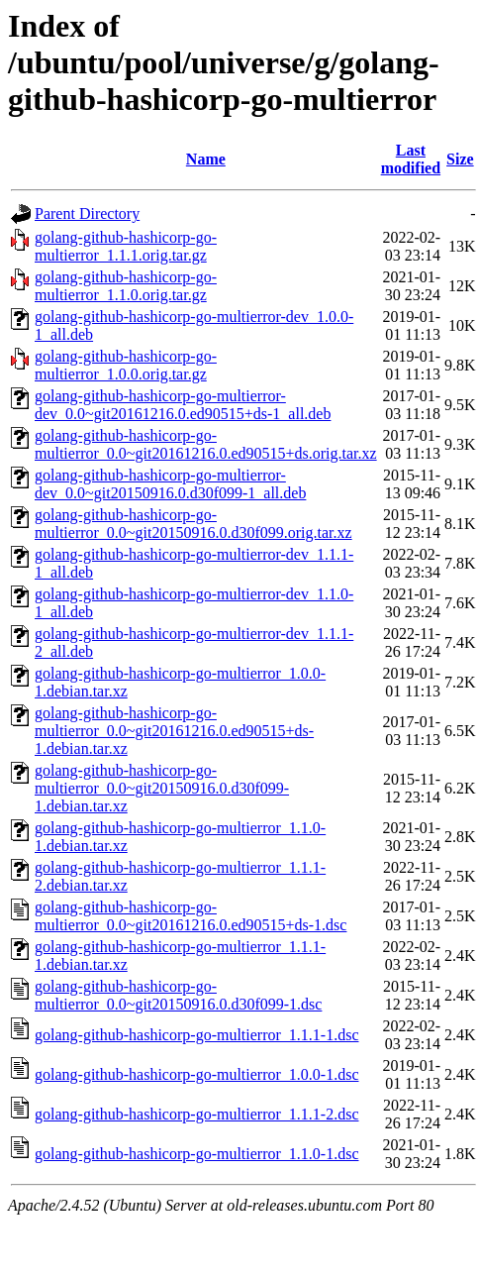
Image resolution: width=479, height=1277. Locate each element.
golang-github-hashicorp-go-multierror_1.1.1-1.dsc (196, 1034)
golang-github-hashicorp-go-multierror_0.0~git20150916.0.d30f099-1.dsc (178, 995)
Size (460, 159)
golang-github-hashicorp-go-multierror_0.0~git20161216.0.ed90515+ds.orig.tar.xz (206, 444)
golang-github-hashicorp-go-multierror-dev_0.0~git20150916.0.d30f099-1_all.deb (170, 484)
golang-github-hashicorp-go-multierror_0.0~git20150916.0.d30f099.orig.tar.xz (193, 523)
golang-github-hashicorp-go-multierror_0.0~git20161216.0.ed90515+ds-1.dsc (190, 916)
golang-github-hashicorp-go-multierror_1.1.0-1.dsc (196, 1153)
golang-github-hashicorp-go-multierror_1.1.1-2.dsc (196, 1114)
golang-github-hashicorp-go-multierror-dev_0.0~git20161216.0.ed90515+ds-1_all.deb (183, 404)
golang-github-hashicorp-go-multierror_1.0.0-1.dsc (196, 1074)
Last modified (410, 159)
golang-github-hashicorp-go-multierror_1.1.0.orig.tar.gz (126, 285)
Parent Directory (87, 213)
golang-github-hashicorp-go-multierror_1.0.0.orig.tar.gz (126, 365)
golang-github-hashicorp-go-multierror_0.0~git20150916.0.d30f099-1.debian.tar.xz (162, 788)
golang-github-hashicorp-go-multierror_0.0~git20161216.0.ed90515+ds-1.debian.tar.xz (174, 730)
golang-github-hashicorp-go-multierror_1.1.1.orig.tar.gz (126, 246)
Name (206, 159)
